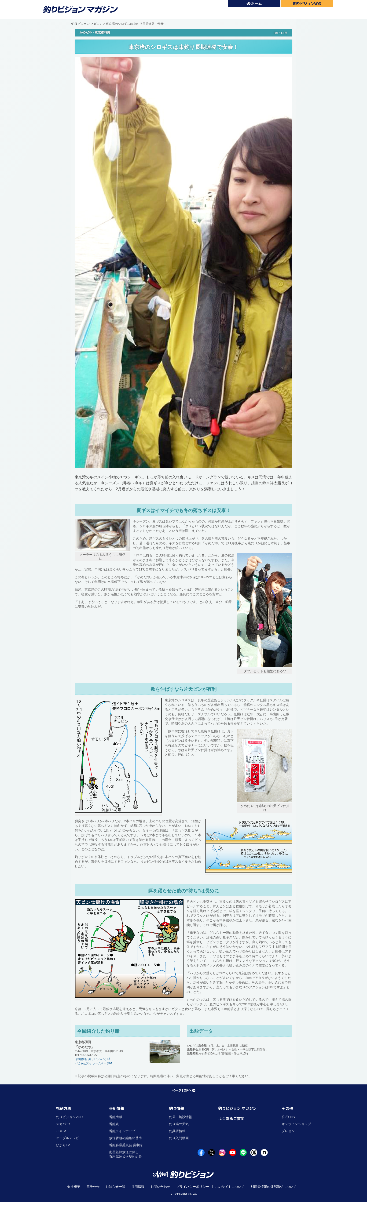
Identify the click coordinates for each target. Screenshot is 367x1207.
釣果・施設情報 (180, 1117)
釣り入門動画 (179, 1138)
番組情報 (116, 1108)
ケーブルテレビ (67, 1138)
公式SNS (288, 1117)
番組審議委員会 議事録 (126, 1145)
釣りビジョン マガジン (87, 23)
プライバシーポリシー (192, 1187)
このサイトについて (230, 1187)
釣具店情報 (177, 1131)
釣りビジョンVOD (69, 1117)
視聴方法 (63, 1108)
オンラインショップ (296, 1124)
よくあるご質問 (231, 1118)
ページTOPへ (183, 1090)
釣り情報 (176, 1108)
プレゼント (290, 1131)
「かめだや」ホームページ (93, 1063)
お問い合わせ (160, 1187)
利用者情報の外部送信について (274, 1187)
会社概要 (73, 1187)
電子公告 (92, 1187)
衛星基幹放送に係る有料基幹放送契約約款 (125, 1154)
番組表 (114, 1124)
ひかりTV (63, 1145)
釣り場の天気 (179, 1124)
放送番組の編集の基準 (125, 1138)
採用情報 (137, 1187)
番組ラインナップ (122, 1131)
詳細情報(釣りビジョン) (92, 1059)
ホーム (254, 3)
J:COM (61, 1131)
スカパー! (63, 1124)
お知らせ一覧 (115, 1187)
